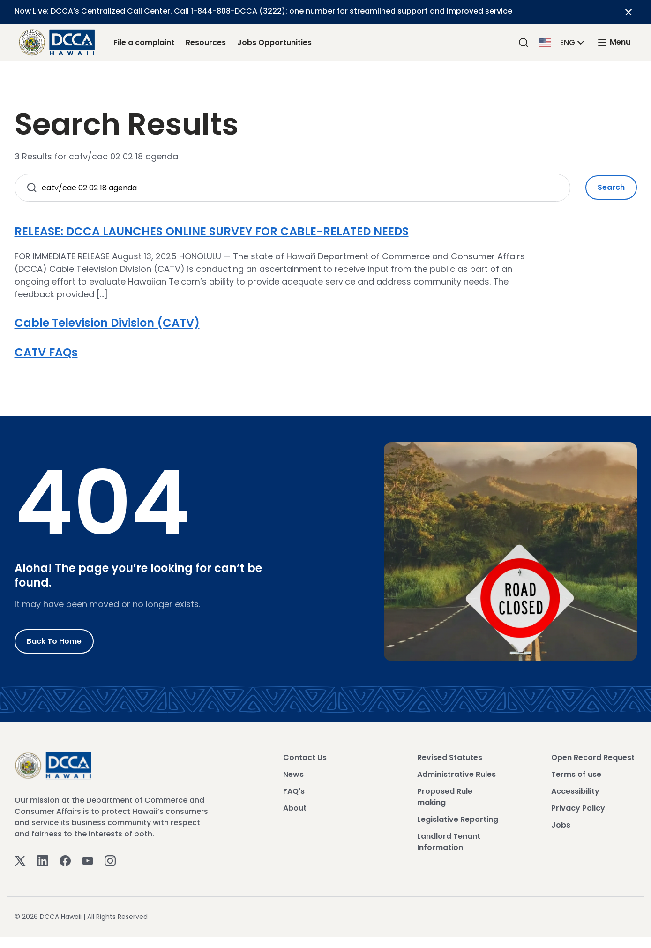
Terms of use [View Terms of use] (576, 774)
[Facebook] (65, 860)
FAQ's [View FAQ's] (294, 791)
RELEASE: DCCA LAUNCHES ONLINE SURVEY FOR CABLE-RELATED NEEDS (212, 231)
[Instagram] (110, 860)
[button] (562, 42)
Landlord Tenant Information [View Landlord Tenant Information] (448, 842)
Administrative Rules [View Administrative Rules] (456, 774)
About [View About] (295, 808)
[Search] (523, 42)
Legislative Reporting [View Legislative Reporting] (457, 819)
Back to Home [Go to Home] (54, 641)
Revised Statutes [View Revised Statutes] (449, 757)
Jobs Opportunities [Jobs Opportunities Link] (274, 42)
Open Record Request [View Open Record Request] (593, 757)
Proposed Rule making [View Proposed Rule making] (444, 797)
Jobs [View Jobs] (560, 825)
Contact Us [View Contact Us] (305, 757)
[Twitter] (20, 860)
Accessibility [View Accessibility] (575, 791)
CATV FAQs (46, 352)
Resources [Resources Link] (206, 42)
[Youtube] (87, 860)
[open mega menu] (613, 42)
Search (611, 187)
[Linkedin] (42, 860)
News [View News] (293, 774)
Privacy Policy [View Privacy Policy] (578, 808)
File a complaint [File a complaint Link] (143, 42)
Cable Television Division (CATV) (107, 323)
